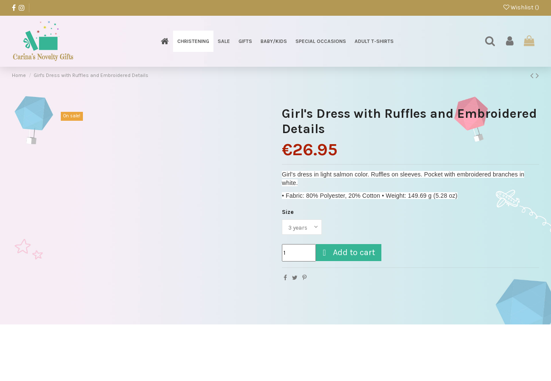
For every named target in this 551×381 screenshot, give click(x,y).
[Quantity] (299, 253)
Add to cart (347, 252)
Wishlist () (521, 7)
